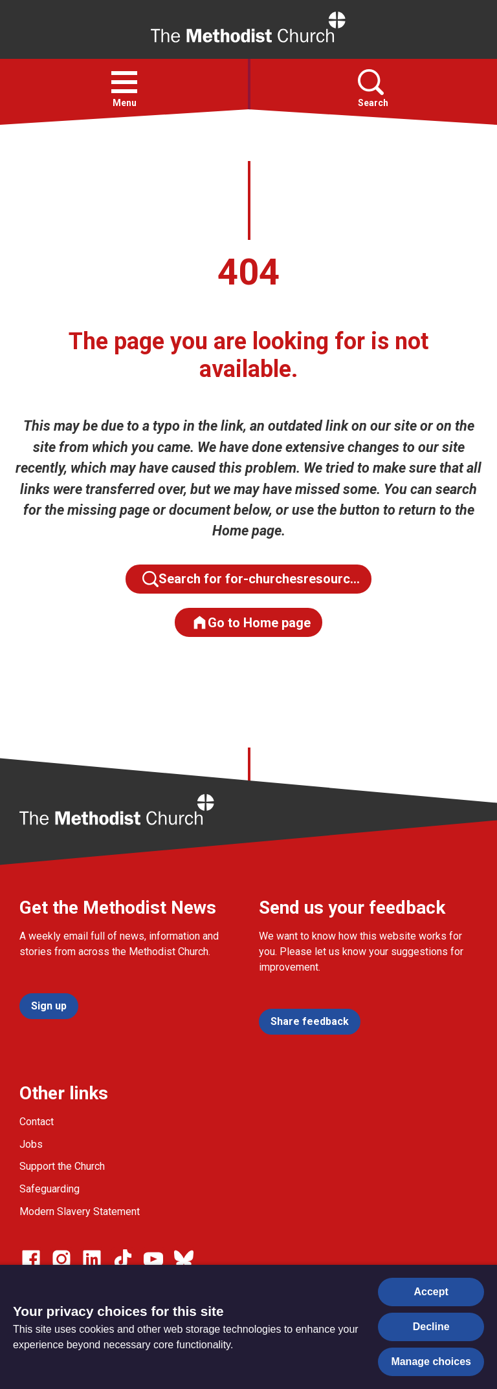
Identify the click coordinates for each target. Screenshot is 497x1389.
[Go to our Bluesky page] (183, 1259)
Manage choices (431, 1361)
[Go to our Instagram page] (61, 1259)
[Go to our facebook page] (31, 1259)
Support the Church (62, 1166)
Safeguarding (49, 1189)
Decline (431, 1326)
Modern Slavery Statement (79, 1211)
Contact (36, 1121)
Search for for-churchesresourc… (251, 579)
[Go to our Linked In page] (92, 1259)
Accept (431, 1291)
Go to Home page (251, 622)
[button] (124, 82)
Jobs (31, 1144)
